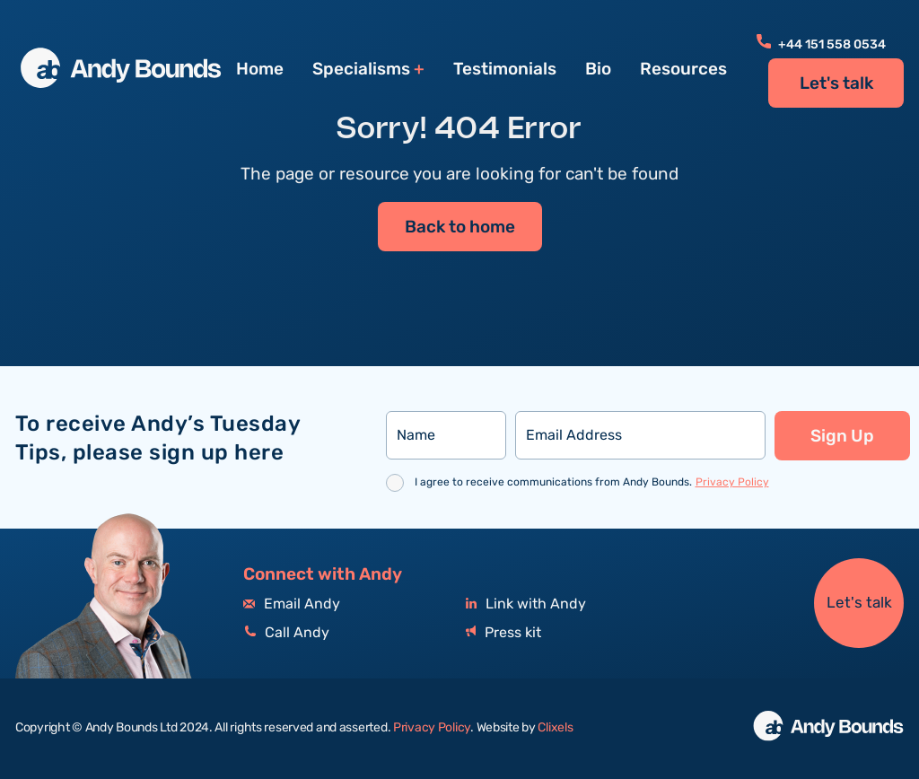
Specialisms (361, 70)
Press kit (503, 633)
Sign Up (842, 436)
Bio (598, 69)
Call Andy (286, 633)
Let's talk (836, 83)
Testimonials (504, 69)
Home (260, 69)
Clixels (555, 728)
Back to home (460, 227)
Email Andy (291, 604)
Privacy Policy (732, 482)
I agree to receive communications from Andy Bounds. (592, 482)
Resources (683, 69)
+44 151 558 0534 (821, 45)
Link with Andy (526, 604)
